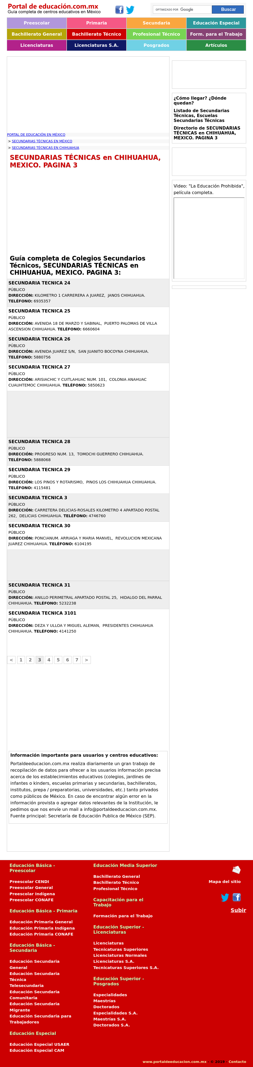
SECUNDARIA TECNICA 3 (37, 497)
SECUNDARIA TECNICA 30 (39, 525)
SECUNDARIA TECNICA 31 (39, 585)
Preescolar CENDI (29, 881)
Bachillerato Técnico (96, 34)
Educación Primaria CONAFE (41, 934)
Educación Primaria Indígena (42, 928)
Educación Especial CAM (37, 1050)
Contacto (237, 1062)
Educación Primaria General (41, 921)
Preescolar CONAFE (32, 899)
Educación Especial (216, 23)
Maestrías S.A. (109, 1019)
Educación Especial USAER (39, 1044)
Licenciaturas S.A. (97, 45)
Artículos (216, 45)
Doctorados (106, 1006)
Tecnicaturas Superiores (120, 949)
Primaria (96, 23)
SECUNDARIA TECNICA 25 (39, 311)
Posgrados (156, 45)
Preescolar (37, 23)
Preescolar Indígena (32, 893)
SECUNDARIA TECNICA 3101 (42, 613)
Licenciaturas (36, 45)
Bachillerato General (37, 34)
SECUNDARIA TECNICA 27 (39, 367)
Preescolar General (31, 887)
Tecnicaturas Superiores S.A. (126, 967)
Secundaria (156, 23)
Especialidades (110, 994)
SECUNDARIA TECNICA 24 (39, 283)
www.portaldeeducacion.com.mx (174, 1062)
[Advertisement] (88, 95)
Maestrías (104, 1000)
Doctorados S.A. (111, 1025)
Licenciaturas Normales (120, 955)
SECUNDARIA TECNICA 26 (39, 339)
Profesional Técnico (156, 34)
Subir (238, 910)
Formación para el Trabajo (123, 915)
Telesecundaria (27, 985)
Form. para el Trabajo (216, 34)
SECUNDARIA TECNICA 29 (39, 469)
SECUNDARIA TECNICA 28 (39, 441)
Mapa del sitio (225, 881)
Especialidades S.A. (115, 1013)
